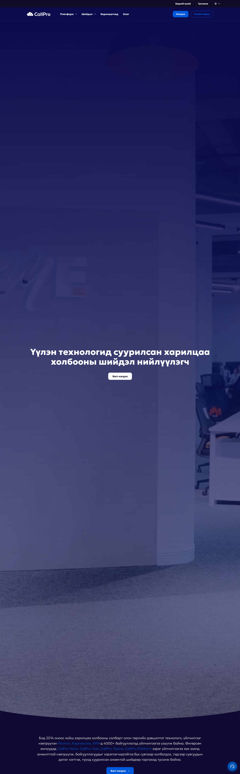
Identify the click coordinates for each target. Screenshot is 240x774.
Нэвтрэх (180, 14)
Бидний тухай (183, 3)
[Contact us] (232, 766)
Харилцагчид (109, 14)
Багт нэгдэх (120, 376)
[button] (217, 4)
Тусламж (203, 3)
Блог (126, 14)
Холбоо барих (202, 14)
